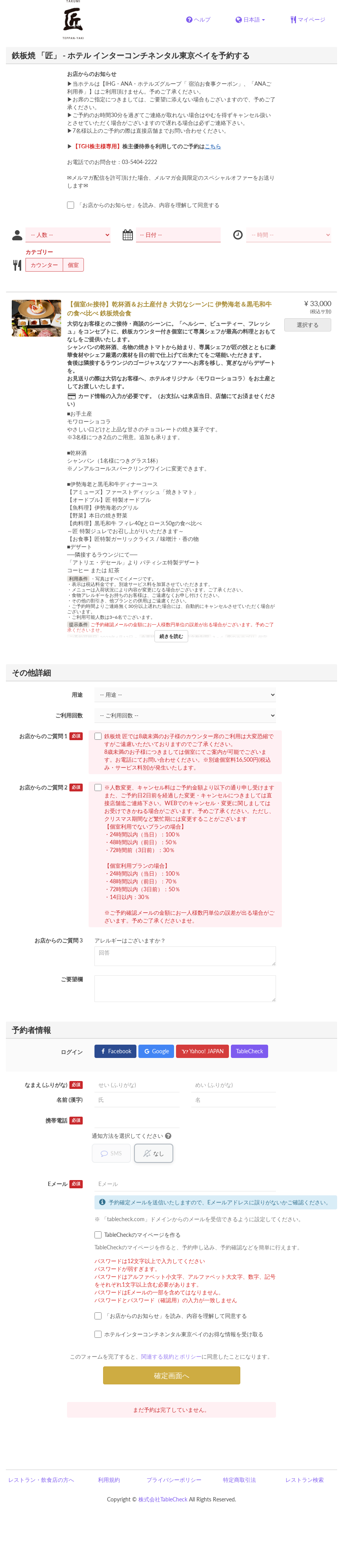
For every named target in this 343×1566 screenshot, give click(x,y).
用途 (77, 694)
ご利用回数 (69, 715)
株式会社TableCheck (162, 1499)
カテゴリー (39, 252)
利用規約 (109, 1479)
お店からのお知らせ (91, 73)
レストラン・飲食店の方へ (41, 1479)
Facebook (115, 1051)
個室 (71, 265)
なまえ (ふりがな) (54, 1085)
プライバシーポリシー (174, 1479)
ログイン (72, 1052)
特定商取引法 (239, 1479)
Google (156, 1051)
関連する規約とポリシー (171, 1356)
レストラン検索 (304, 1479)
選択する (310, 324)
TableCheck (249, 1051)
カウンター (41, 265)
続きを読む (171, 636)
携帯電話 (64, 1120)
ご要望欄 (72, 979)
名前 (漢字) (69, 1099)
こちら (213, 146)
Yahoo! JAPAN (202, 1051)
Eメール (65, 1184)
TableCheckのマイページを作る (137, 1234)
